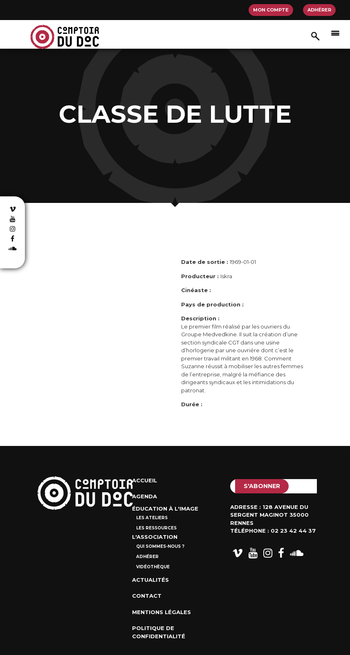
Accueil (144, 480)
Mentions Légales (161, 612)
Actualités (150, 579)
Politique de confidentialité (158, 632)
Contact (147, 595)
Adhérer (319, 10)
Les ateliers (152, 517)
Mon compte (271, 10)
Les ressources (156, 528)
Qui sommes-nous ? (160, 546)
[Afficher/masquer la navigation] (335, 32)
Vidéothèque (153, 566)
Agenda (144, 496)
